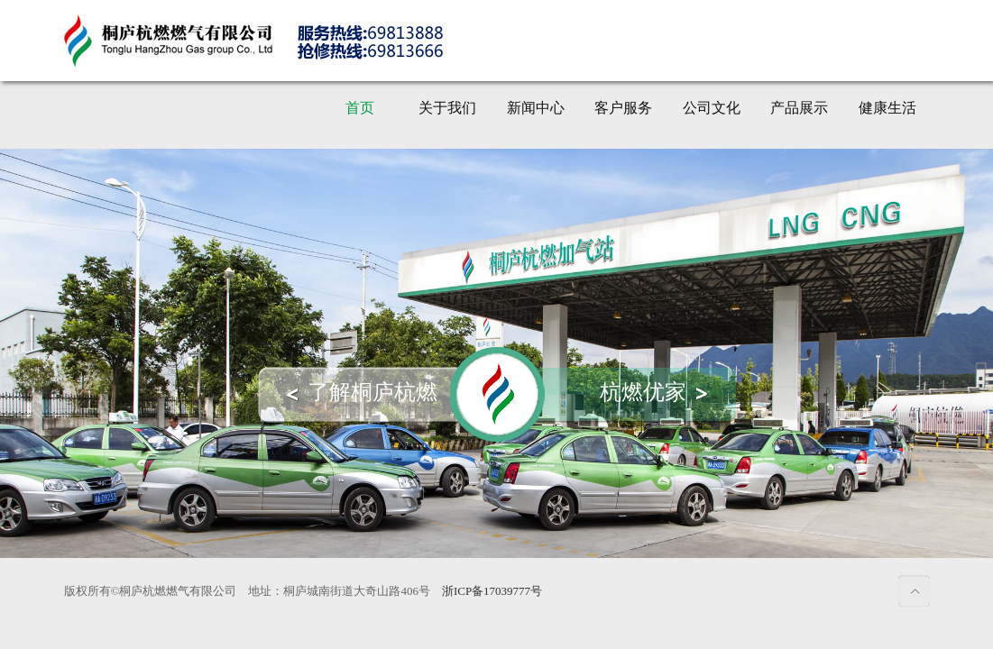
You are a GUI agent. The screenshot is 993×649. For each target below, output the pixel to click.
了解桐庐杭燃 (372, 392)
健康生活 (887, 107)
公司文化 (711, 107)
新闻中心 (536, 107)
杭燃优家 (643, 392)
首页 (359, 107)
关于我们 (447, 107)
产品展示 (799, 107)
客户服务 (623, 107)
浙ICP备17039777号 (492, 591)
